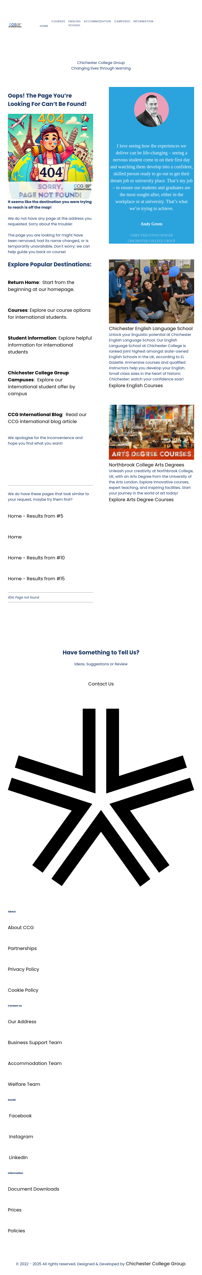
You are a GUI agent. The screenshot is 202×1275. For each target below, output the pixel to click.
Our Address (22, 1021)
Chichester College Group (155, 1263)
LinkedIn (18, 1157)
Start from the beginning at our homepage (41, 286)
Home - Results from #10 (36, 558)
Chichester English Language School (151, 328)
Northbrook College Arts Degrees (146, 465)
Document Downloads (33, 1189)
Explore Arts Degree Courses (141, 499)
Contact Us (101, 684)
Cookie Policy (23, 990)
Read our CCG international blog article (47, 418)
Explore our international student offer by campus (41, 386)
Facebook (20, 1115)
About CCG (21, 927)
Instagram (21, 1136)
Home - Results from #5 (35, 516)
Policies (16, 1230)
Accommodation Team (35, 1063)
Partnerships (22, 948)
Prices (15, 1210)
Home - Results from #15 (36, 578)
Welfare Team (24, 1084)
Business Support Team (35, 1042)
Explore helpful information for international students (50, 345)
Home (15, 537)
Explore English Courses (136, 385)
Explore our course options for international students (49, 313)
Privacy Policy (23, 969)
